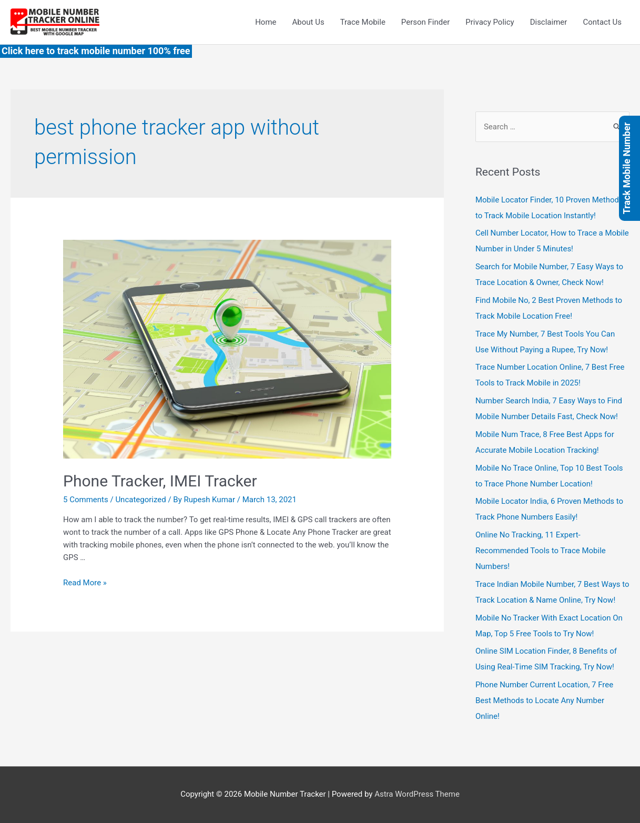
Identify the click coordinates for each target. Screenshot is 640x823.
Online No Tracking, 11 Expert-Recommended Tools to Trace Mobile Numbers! (540, 550)
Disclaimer (548, 22)
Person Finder (425, 22)
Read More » (85, 582)
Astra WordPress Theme (417, 794)
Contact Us (602, 22)
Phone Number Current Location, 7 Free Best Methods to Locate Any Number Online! (544, 700)
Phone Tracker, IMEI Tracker (160, 481)
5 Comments (85, 499)
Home (265, 22)
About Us (308, 22)
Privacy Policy (489, 22)
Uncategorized (140, 499)
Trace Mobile (362, 22)
